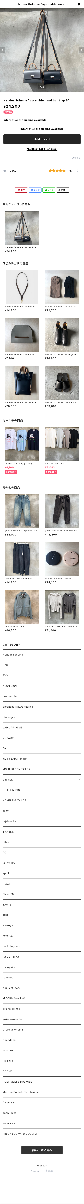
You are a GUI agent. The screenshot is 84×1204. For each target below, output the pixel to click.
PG (4, 852)
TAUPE (7, 904)
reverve (8, 935)
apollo (7, 873)
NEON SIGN (10, 685)
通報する (76, 158)
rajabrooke (10, 821)
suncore (8, 1050)
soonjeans (9, 1123)
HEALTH (8, 883)
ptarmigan (9, 717)
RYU (5, 665)
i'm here (8, 1060)
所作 (5, 675)
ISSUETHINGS (11, 956)
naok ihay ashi (12, 946)
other (6, 842)
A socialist (9, 1102)
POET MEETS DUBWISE (17, 1081)
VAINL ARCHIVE (12, 727)
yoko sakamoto (12, 1019)
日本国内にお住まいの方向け (42, 149)
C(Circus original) (14, 1029)
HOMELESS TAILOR (14, 800)
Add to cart (42, 139)
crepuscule (10, 696)
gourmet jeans (12, 987)
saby (6, 810)
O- (4, 748)
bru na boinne (11, 1008)
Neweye (8, 925)
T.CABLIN (8, 831)
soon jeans (9, 1112)
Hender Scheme (13, 654)
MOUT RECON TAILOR (16, 769)
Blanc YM (8, 894)
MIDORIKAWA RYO (14, 998)
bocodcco (9, 1040)
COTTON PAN (11, 790)
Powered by (42, 1171)
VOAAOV (8, 737)
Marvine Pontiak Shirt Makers (21, 1092)
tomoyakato (10, 967)
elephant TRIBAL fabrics (18, 706)
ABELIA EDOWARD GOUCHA (20, 1133)
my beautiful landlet (15, 758)
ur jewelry (9, 862)
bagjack (8, 779)
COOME (7, 1071)
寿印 (5, 915)
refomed (8, 977)
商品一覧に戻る (42, 1150)
